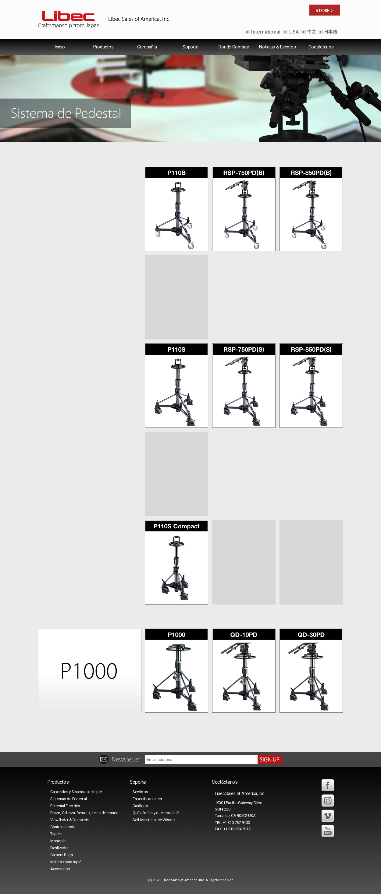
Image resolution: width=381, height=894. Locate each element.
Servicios (140, 791)
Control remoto (63, 827)
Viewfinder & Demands (69, 820)
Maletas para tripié (65, 862)
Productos (103, 47)
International (265, 32)
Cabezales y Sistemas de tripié (76, 791)
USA (293, 32)
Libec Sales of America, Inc (183, 880)
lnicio (60, 47)
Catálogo (140, 806)
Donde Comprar (234, 47)
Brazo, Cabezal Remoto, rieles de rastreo (84, 813)
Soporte (190, 47)
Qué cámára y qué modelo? (156, 813)
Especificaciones (147, 798)
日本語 (330, 31)
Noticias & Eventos (277, 47)
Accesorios (60, 869)
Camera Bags (61, 855)
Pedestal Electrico (65, 806)
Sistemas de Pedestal (68, 798)
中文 (311, 31)
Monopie (58, 841)
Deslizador (59, 848)
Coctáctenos (321, 47)
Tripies (56, 834)
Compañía (147, 47)
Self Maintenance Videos (154, 820)
